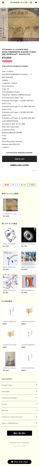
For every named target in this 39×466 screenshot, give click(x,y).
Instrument (5, 391)
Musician (5, 410)
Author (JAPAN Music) (10, 423)
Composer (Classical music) (12, 417)
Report (34, 170)
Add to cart (19, 159)
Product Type (7, 385)
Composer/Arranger (9, 398)
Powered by (19, 446)
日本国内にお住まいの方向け (19, 165)
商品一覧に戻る (20, 433)
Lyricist (4, 404)
